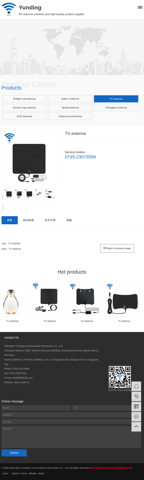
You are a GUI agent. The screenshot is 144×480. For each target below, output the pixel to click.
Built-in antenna (70, 98)
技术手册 (50, 220)
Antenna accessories (70, 116)
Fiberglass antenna (116, 107)
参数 (9, 220)
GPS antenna (24, 116)
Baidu (41, 473)
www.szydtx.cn (22, 382)
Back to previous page (117, 248)
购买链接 (28, 220)
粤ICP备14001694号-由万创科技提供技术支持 (111, 468)
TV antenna (116, 98)
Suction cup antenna (24, 107)
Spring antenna (70, 107)
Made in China (19, 473)
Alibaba (33, 473)
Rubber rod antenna (24, 98)
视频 (69, 220)
